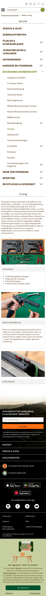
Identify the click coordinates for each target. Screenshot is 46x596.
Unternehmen (12, 59)
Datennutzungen (9, 573)
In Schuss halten (15, 83)
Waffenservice (13, 117)
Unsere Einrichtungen (17, 140)
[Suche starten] (42, 10)
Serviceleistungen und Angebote (17, 164)
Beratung (9, 178)
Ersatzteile (12, 146)
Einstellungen (35, 593)
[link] (30, 4)
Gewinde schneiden (16, 77)
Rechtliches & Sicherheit (19, 184)
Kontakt (11, 157)
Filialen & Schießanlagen (13, 42)
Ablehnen (9, 593)
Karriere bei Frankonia (17, 65)
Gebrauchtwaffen (14, 34)
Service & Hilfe (12, 28)
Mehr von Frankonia (16, 172)
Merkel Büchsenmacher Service (22, 106)
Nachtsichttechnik (15, 89)
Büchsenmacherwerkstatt (20, 71)
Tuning (10, 129)
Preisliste (11, 152)
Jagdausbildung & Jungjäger (14, 51)
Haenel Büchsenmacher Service (22, 111)
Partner (18, 568)
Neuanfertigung (14, 123)
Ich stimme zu (23, 587)
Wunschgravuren (15, 100)
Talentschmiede (14, 94)
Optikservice (13, 134)
